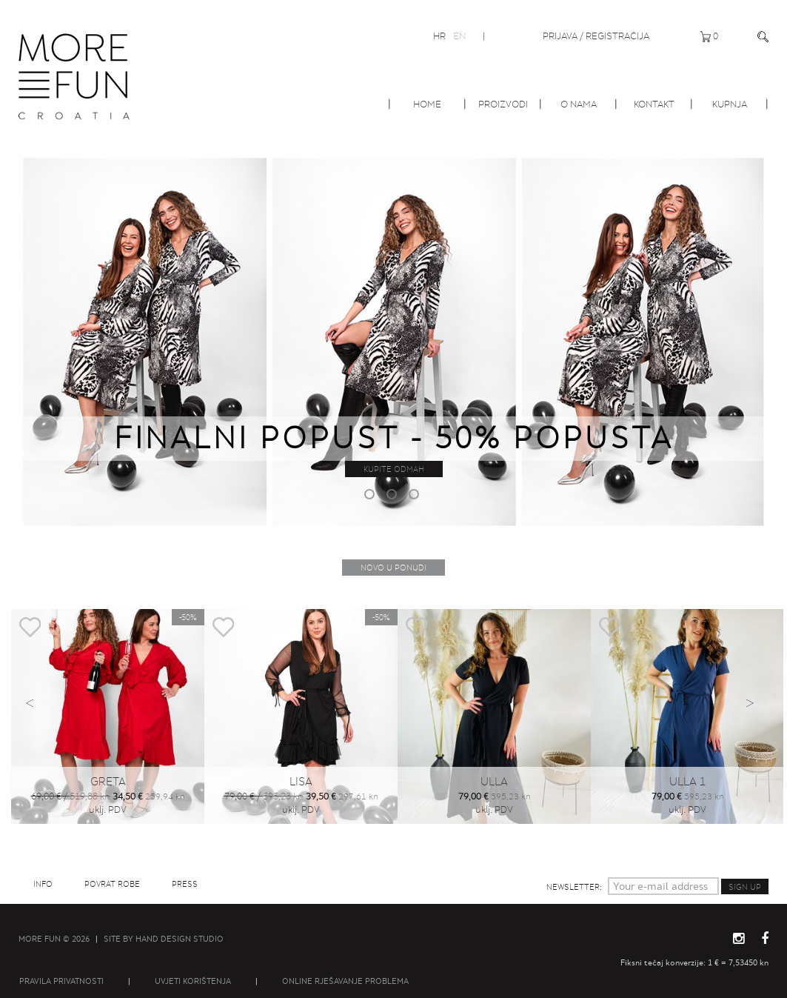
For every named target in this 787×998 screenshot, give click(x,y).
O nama (578, 104)
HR (439, 35)
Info (43, 883)
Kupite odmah (394, 469)
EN (459, 35)
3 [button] (416, 496)
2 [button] (393, 496)
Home (427, 104)
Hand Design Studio (179, 938)
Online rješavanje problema (345, 981)
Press (185, 883)
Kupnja (729, 104)
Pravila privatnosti (61, 981)
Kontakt (654, 104)
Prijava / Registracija (596, 35)
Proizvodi (503, 104)
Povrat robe (112, 883)
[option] (393, 339)
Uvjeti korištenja (193, 981)
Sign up (745, 886)
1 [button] (371, 496)
